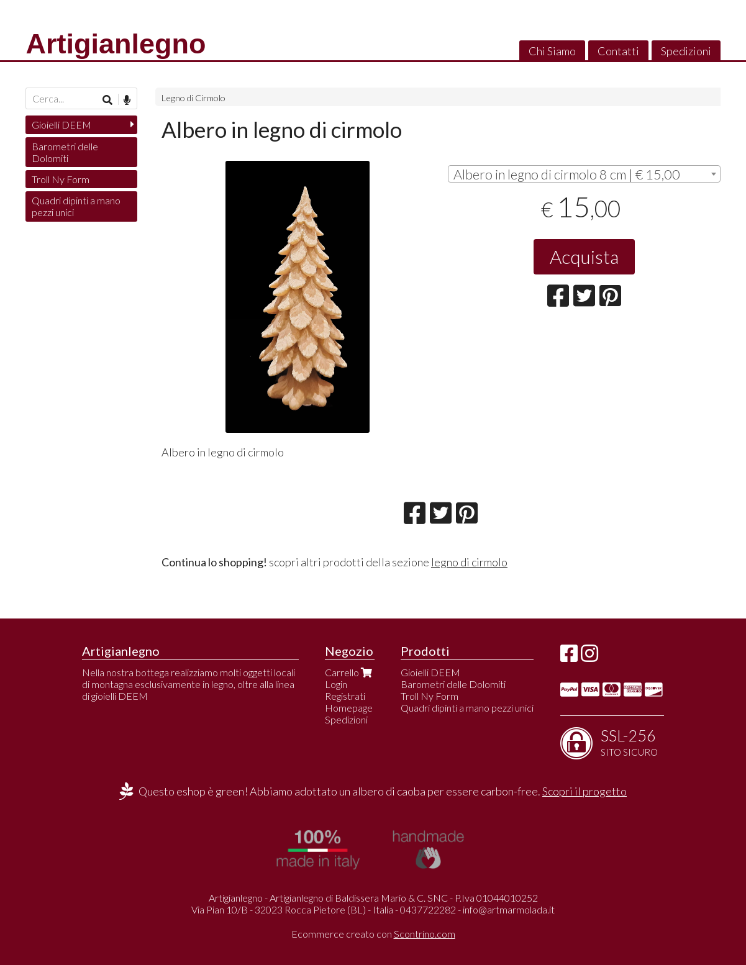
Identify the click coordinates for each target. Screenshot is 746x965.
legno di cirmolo (469, 562)
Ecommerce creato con (373, 934)
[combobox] (584, 174)
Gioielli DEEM (61, 124)
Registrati (345, 696)
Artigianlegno (115, 44)
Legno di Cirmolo (193, 98)
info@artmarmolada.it (509, 909)
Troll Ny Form (60, 179)
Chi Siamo (552, 51)
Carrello (350, 672)
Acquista (584, 256)
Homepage (349, 708)
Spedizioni (686, 51)
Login (336, 684)
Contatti (618, 51)
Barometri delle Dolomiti (65, 152)
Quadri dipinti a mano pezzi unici (76, 206)
